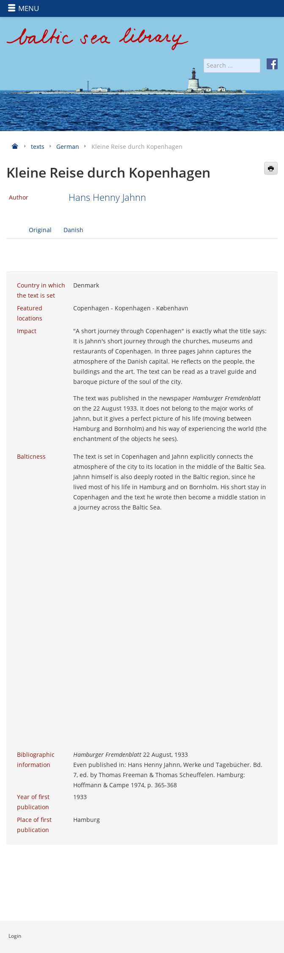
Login (14, 936)
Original (40, 230)
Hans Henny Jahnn (107, 197)
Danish (73, 230)
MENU (23, 8)
